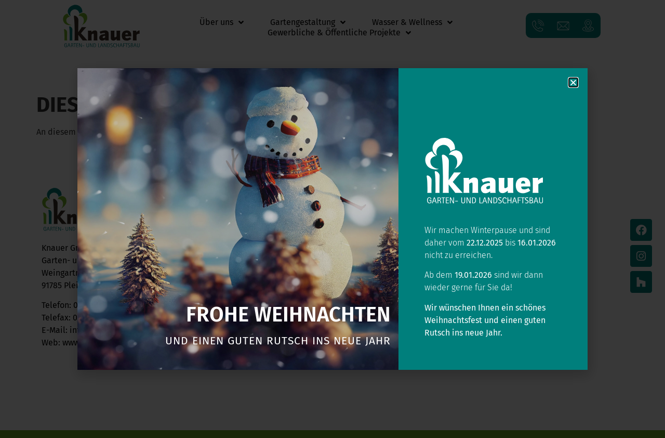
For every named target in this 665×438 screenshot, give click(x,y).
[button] (573, 82)
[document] (332, 219)
